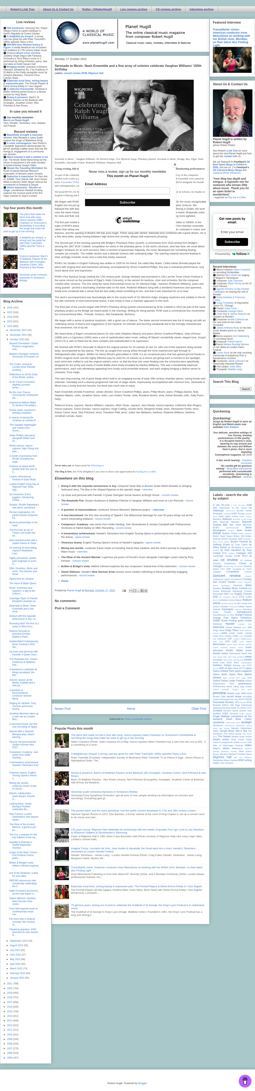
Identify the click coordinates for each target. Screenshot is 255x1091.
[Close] (175, 165)
